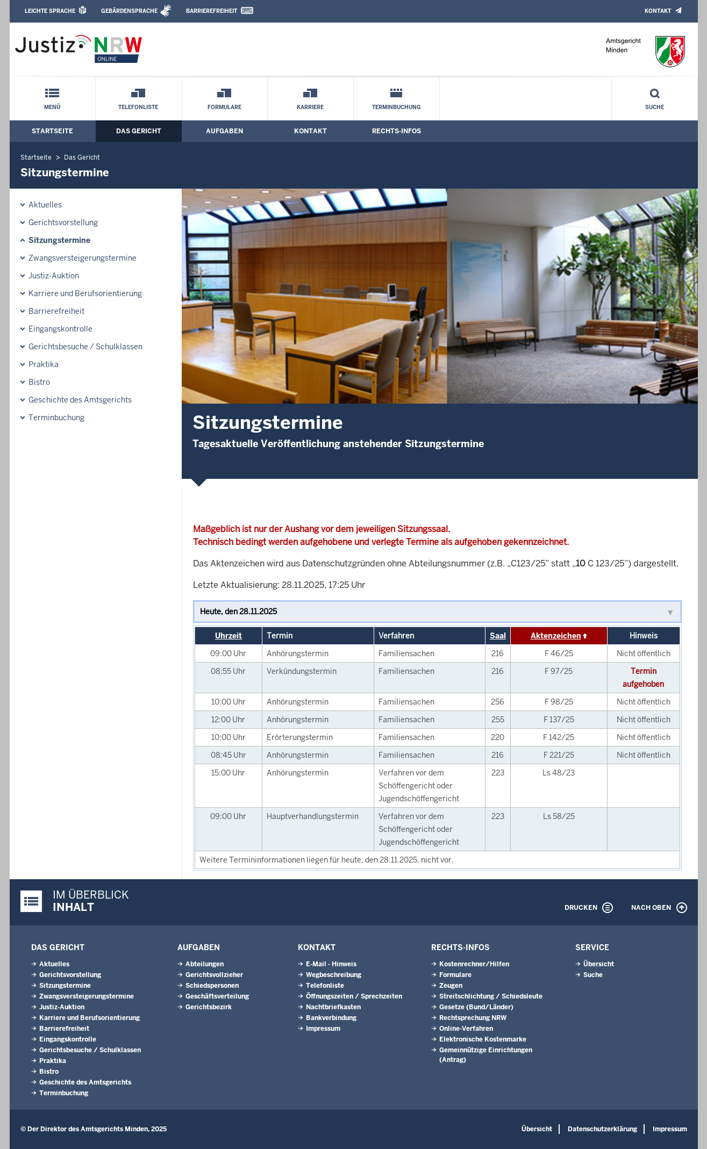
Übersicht (598, 964)
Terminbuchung (396, 107)
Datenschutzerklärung (602, 1129)
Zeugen (450, 985)
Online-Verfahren (466, 1028)
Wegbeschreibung (333, 975)
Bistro (39, 382)
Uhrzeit (228, 636)
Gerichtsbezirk (208, 1007)
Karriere (310, 107)
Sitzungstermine (59, 240)
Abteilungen (204, 964)
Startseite (52, 131)
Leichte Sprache (50, 11)
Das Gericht (138, 131)
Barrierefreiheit (211, 11)
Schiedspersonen (212, 985)
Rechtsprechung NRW (472, 1018)
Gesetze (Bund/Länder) (476, 1007)
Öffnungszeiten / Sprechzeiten (354, 996)
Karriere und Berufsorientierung (85, 293)
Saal (498, 636)
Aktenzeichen (556, 636)
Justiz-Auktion (53, 276)
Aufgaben (224, 131)
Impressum (323, 1028)
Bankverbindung (331, 1018)
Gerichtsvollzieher (214, 975)
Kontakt (658, 11)
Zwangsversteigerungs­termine (82, 258)
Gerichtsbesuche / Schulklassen (85, 346)
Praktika (43, 364)
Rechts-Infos (396, 131)
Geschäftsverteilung (217, 996)
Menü (52, 107)
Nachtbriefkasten (333, 1007)
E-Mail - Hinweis (331, 964)
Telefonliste (138, 107)
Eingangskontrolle (60, 329)
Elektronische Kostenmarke (482, 1039)
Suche (654, 107)
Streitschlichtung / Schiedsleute (490, 996)
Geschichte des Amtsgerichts (80, 400)
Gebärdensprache (129, 11)
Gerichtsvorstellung (63, 222)
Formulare (224, 107)
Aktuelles (45, 205)
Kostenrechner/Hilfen (474, 964)
